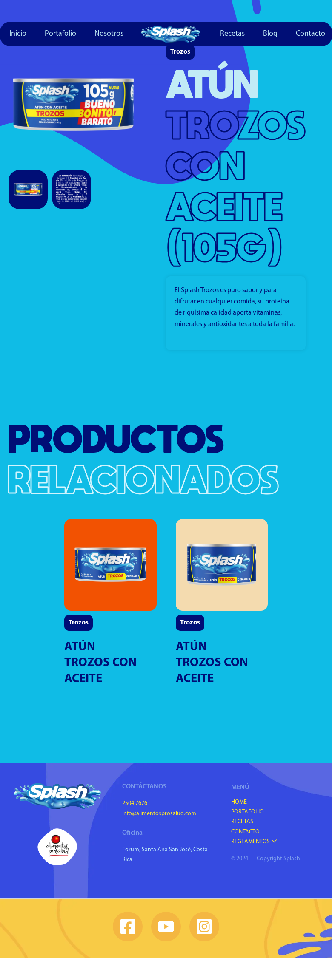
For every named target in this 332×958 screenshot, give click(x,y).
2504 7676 (134, 803)
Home (239, 802)
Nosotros (108, 34)
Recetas (232, 34)
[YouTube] (166, 926)
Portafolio (60, 34)
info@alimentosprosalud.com (159, 814)
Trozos (180, 51)
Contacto (245, 832)
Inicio (17, 34)
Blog (270, 34)
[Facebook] (128, 926)
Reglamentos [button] (254, 842)
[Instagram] (204, 926)
